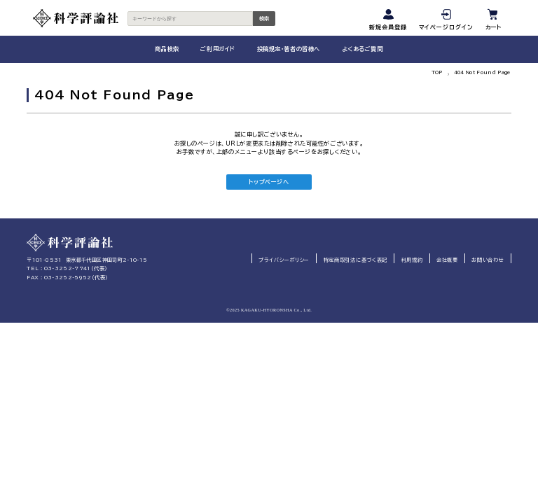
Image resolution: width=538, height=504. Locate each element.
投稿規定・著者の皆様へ (288, 49)
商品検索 (167, 49)
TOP (437, 73)
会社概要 (447, 260)
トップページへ (269, 182)
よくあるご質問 (362, 49)
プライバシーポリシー (284, 260)
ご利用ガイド (217, 49)
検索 (264, 18)
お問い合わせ (487, 260)
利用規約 (412, 260)
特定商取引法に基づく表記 (356, 260)
